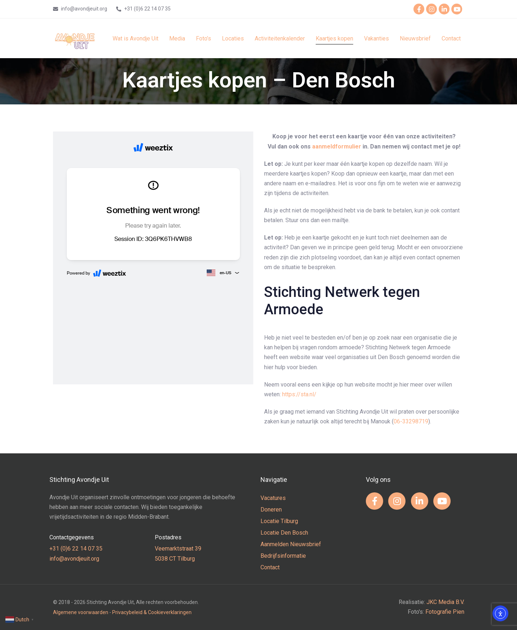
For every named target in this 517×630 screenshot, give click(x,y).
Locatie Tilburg (279, 521)
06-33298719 (411, 421)
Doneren (271, 509)
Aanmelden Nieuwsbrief (290, 544)
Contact (270, 567)
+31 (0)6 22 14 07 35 (75, 548)
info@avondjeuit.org (74, 558)
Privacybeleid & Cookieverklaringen (152, 612)
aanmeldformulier (336, 146)
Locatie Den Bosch (284, 532)
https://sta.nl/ (299, 394)
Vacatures (273, 498)
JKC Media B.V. (445, 602)
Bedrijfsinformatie (283, 555)
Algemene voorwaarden (80, 612)
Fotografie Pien (444, 611)
